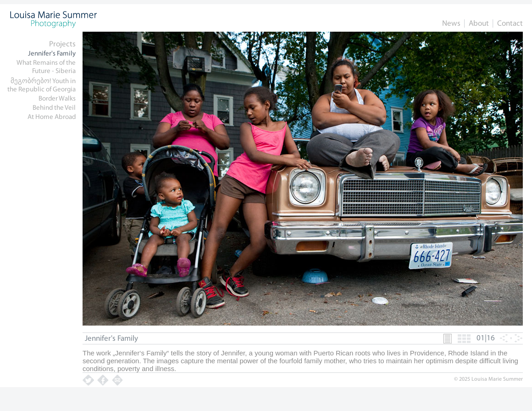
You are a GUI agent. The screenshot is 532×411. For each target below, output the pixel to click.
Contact (510, 24)
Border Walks (57, 99)
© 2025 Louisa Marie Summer (488, 379)
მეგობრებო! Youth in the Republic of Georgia (41, 85)
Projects (62, 44)
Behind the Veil (54, 108)
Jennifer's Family (52, 54)
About (479, 24)
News (451, 24)
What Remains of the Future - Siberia (46, 67)
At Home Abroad (52, 117)
